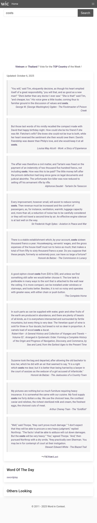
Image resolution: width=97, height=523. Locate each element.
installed (57, 284)
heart (72, 88)
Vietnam (20, 66)
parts (22, 311)
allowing (60, 360)
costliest (79, 398)
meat (42, 405)
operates (78, 288)
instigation (59, 443)
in (29, 103)
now (65, 178)
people (21, 254)
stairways (16, 288)
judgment (64, 428)
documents (72, 175)
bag (32, 360)
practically (60, 439)
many (28, 281)
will (18, 88)
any (39, 95)
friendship (16, 141)
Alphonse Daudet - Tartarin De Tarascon (66, 186)
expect (79, 425)
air (54, 216)
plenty (70, 315)
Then (21, 205)
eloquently (37, 88)
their (51, 443)
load (22, 330)
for (29, 209)
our (57, 394)
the (32, 103)
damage (61, 425)
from (22, 250)
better (28, 95)
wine (80, 322)
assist (57, 202)
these (14, 254)
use (48, 398)
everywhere (38, 319)
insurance (16, 394)
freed (74, 164)
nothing (32, 391)
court (18, 371)
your (58, 239)
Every (14, 202)
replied (74, 428)
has (55, 213)
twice (58, 247)
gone (53, 175)
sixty (35, 250)
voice (39, 99)
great (25, 92)
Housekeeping (44, 243)
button (61, 292)
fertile (81, 319)
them (71, 137)
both (76, 133)
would (60, 137)
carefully (68, 213)
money (69, 171)
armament (31, 182)
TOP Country (60, 66)
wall (76, 281)
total (13, 250)
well (23, 220)
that (55, 92)
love (51, 141)
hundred (65, 167)
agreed (56, 436)
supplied (41, 311)
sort (47, 281)
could (54, 130)
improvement (24, 202)
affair (19, 164)
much (68, 247)
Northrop (16, 432)
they (16, 216)
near (81, 281)
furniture (55, 391)
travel (30, 216)
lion (50, 178)
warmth (59, 209)
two (43, 167)
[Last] (56, 456)
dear (50, 322)
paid (52, 171)
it (77, 141)
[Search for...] (41, 13)
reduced (72, 178)
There (14, 239)
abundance (45, 315)
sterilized (49, 401)
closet (30, 273)
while (83, 133)
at (79, 141)
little (52, 99)
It (24, 284)
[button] (93, 4)
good (68, 92)
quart (71, 322)
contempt (31, 443)
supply (81, 394)
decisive (48, 88)
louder (58, 99)
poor (52, 254)
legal (63, 175)
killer (54, 178)
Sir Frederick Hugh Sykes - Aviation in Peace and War (59, 223)
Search (85, 13)
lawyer (78, 367)
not (61, 133)
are (23, 315)
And (72, 436)
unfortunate (41, 178)
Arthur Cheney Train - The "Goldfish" (68, 409)
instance (36, 209)
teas (66, 398)
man (13, 95)
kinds (20, 319)
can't (40, 425)
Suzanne (15, 360)
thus (73, 99)
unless (67, 273)
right (77, 364)
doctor (45, 95)
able (31, 428)
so (37, 254)
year (33, 243)
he (28, 364)
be (63, 130)
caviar (14, 401)
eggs (13, 405)
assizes (28, 371)
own (68, 439)
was (13, 133)
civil (42, 164)
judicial (15, 178)
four (31, 326)
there (59, 315)
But (13, 126)
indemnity (32, 167)
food (74, 394)
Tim (29, 88)
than (34, 95)
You (14, 88)
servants (58, 243)
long (41, 175)
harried (66, 367)
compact (66, 126)
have (63, 254)
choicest (59, 398)
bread (50, 326)
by (44, 182)
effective (65, 216)
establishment (37, 239)
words (30, 126)
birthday (34, 130)
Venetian (63, 322)
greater (20, 292)
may (13, 443)
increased (48, 205)
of (18, 92)
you (46, 92)
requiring (66, 391)
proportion (76, 326)
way (35, 220)
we (73, 273)
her (13, 137)
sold (13, 326)
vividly (43, 126)
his (66, 88)
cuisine (63, 394)
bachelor (78, 360)
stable (25, 239)
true (69, 133)
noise (50, 213)
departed (44, 360)
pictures (19, 391)
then (53, 137)
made (74, 126)
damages (80, 432)
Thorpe (27, 425)
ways (34, 281)
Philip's (44, 141)
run (50, 247)
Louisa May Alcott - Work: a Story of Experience (62, 148)
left (76, 171)
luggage (68, 209)
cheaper (20, 99)
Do (65, 250)
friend (72, 130)
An (58, 216)
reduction (38, 213)
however (37, 202)
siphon (23, 273)
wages (67, 243)
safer (30, 277)
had (37, 175)
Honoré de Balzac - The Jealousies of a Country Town (59, 375)
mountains (17, 322)
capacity (77, 209)
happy (26, 130)
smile (45, 439)
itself (13, 92)
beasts (80, 315)
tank (74, 277)
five (58, 167)
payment (16, 167)
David (14, 130)
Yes (49, 436)
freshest (80, 401)
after (80, 171)
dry (39, 439)
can (58, 254)
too (28, 99)
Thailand (33, 66)
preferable (16, 281)
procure (40, 428)
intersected (50, 319)
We (43, 398)
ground (24, 103)
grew (44, 99)
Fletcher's (25, 133)
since (47, 175)
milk (57, 401)
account (65, 239)
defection (29, 175)
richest (40, 401)
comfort (67, 205)
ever (53, 95)
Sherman (76, 439)
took (23, 360)
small (45, 202)
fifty (27, 250)
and (60, 92)
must (36, 205)
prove (47, 425)
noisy (65, 288)
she (60, 130)
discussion (40, 103)
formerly (30, 254)
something (17, 277)
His (33, 99)
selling (14, 182)
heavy (74, 391)
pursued (15, 439)
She (65, 95)
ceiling (18, 284)
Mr (17, 133)
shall (37, 432)
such (16, 311)
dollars (31, 398)
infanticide (76, 371)
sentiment (40, 137)
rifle (40, 182)
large (72, 254)
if (77, 130)
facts (30, 432)
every (31, 322)
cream (67, 401)
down (71, 432)
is (68, 95)
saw (58, 95)
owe (66, 137)
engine (74, 216)
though (61, 88)
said (24, 88)
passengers (17, 209)
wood (31, 330)
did (32, 364)
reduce (67, 202)
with (80, 126)
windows (74, 284)
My (12, 391)
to (78, 99)
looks (30, 288)
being (58, 367)
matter (47, 164)
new (79, 92)
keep (73, 141)
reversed (26, 137)
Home (15, 3)
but (25, 322)
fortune (81, 254)
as (55, 88)
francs (74, 167)
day (39, 398)
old (71, 360)
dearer (31, 141)
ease (27, 292)
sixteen (81, 239)
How (48, 130)
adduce (56, 432)
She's (21, 95)
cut (66, 432)
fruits (78, 311)
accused (62, 371)
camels (15, 330)
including (16, 171)
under (65, 284)
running (76, 202)
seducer (44, 371)
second (40, 216)
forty (24, 398)
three (22, 326)
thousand (51, 167)
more (19, 213)
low (69, 277)
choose (55, 277)
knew (45, 133)
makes (80, 247)
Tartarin (61, 164)
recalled (52, 126)
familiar (15, 103)
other (72, 311)
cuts (33, 405)
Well (14, 425)
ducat (46, 330)
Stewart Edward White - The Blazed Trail (66, 447)
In (12, 311)
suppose (76, 250)
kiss (13, 364)
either (39, 292)
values (53, 103)
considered (80, 213)
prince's (19, 175)
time (46, 216)
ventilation (48, 209)
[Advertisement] (48, 42)
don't (72, 425)
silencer (82, 216)
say (65, 364)
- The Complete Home (75, 295)
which (48, 239)
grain (61, 311)
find (78, 273)
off (20, 182)
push (54, 292)
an (25, 167)
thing (37, 322)
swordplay (12, 477)
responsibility (35, 92)
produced (30, 315)
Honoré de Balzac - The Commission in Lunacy (62, 258)
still (25, 277)
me (26, 367)
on (78, 164)
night (42, 130)
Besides (45, 288)
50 (57, 273)
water (55, 311)
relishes (27, 401)
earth (18, 315)
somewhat (33, 394)
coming (67, 99)
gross (84, 243)
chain (46, 292)
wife (33, 133)
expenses (16, 247)
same (46, 394)
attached (61, 281)
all (82, 141)
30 (49, 273)
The (13, 164)
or (12, 216)
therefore (32, 164)
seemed (55, 364)
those (18, 126)
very (45, 322)
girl (56, 371)
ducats (37, 326)
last (24, 126)
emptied (79, 88)
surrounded (68, 319)
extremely (44, 254)
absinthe (24, 178)
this (41, 171)
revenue (28, 205)
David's (79, 137)
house (32, 247)
